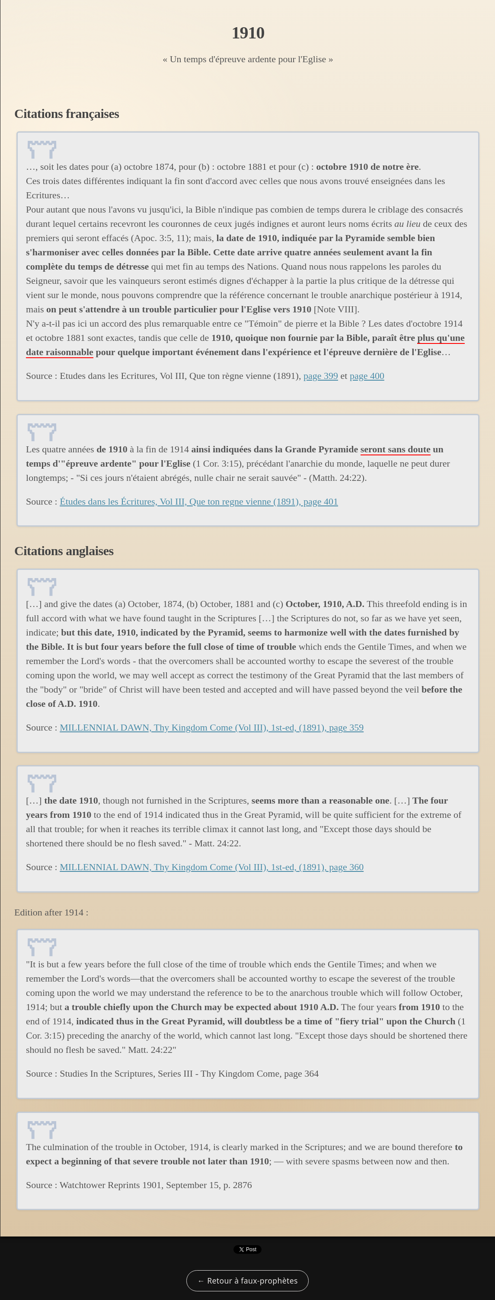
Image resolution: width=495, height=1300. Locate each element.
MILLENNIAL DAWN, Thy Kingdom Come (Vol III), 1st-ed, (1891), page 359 (212, 727)
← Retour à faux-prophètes (247, 1280)
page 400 (367, 375)
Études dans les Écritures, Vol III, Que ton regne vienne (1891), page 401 (199, 501)
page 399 (320, 375)
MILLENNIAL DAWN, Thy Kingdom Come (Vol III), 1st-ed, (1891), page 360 (212, 866)
